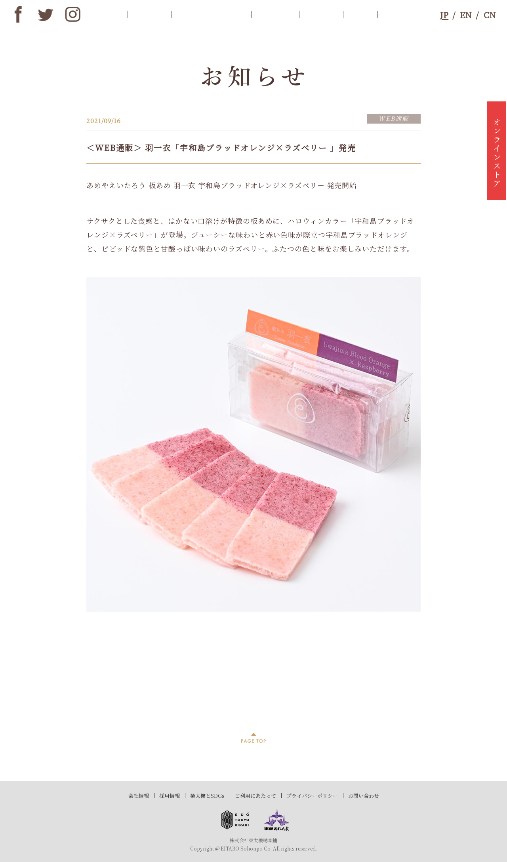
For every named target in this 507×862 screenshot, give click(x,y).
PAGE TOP (253, 738)
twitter (45, 14)
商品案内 (228, 14)
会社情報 (138, 795)
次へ (398, 687)
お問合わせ (404, 14)
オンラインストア (496, 150)
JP (444, 15)
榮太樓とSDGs (207, 795)
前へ (109, 687)
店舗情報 (275, 14)
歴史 (188, 14)
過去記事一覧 (254, 687)
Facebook (18, 14)
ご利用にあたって (255, 795)
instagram (73, 14)
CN (490, 15)
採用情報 (169, 795)
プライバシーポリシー (312, 795)
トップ (108, 14)
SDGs (360, 14)
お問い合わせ (363, 795)
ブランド (321, 14)
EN (466, 15)
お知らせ (150, 14)
